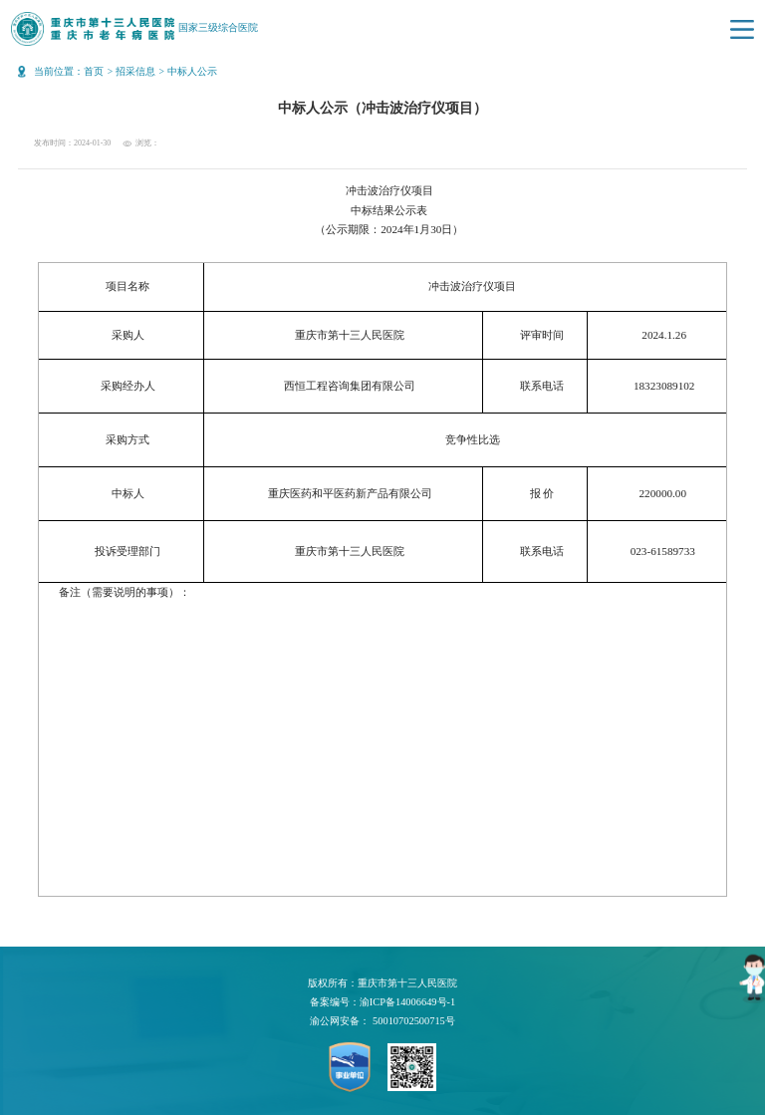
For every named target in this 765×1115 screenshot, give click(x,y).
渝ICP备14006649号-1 (407, 1001)
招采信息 (135, 71)
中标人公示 (192, 71)
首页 (94, 71)
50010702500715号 (414, 1020)
